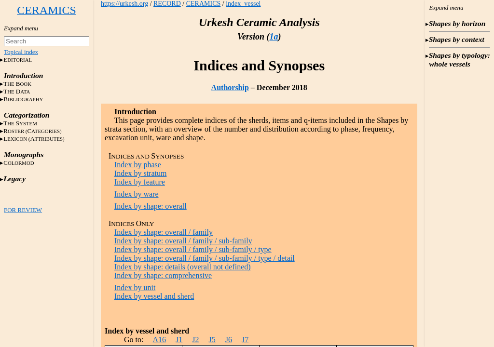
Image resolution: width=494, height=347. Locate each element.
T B (17, 83)
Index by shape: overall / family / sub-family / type (193, 249)
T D (16, 91)
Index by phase (137, 164)
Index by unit (134, 287)
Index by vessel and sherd (154, 296)
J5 (212, 339)
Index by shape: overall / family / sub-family (183, 241)
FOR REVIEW (23, 210)
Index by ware (136, 194)
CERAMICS (203, 3)
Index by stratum (140, 173)
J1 (179, 339)
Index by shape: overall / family (163, 232)
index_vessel (243, 3)
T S (20, 123)
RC (32, 130)
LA (34, 138)
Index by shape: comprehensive (163, 275)
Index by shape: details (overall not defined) (182, 267)
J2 (195, 339)
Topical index (21, 51)
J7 (245, 339)
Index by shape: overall (150, 206)
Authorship (230, 87)
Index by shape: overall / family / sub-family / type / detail (204, 258)
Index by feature (139, 182)
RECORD (167, 3)
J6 (228, 339)
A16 (159, 339)
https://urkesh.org (124, 3)
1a (273, 36)
